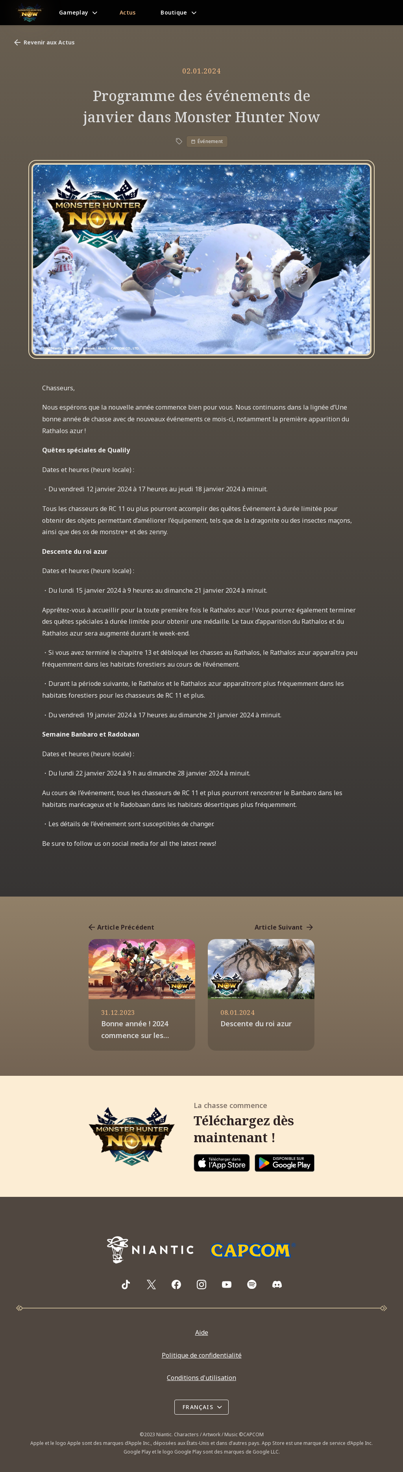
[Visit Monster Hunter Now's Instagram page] (201, 1284)
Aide (201, 1332)
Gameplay (73, 12)
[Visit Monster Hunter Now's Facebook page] (176, 1284)
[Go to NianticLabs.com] (150, 1250)
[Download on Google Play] (285, 1162)
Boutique (174, 12)
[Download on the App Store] (222, 1162)
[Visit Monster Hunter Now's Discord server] (277, 1284)
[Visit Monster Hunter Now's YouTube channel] (226, 1284)
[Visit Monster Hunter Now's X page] (151, 1284)
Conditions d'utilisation (201, 1377)
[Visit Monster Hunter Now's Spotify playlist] (252, 1284)
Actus (127, 12)
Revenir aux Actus (44, 42)
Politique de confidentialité (202, 1355)
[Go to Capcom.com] (252, 1250)
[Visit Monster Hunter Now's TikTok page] (126, 1284)
